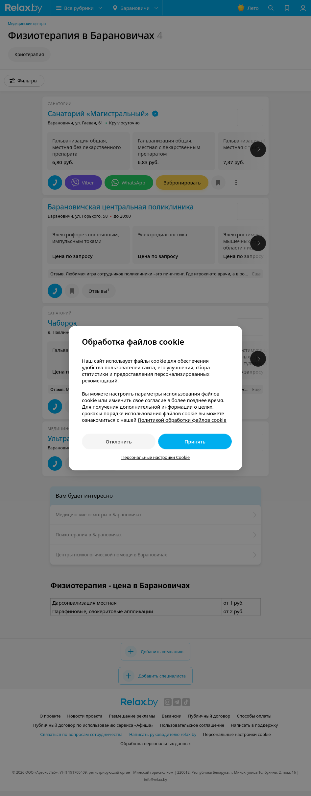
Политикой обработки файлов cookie (182, 420)
